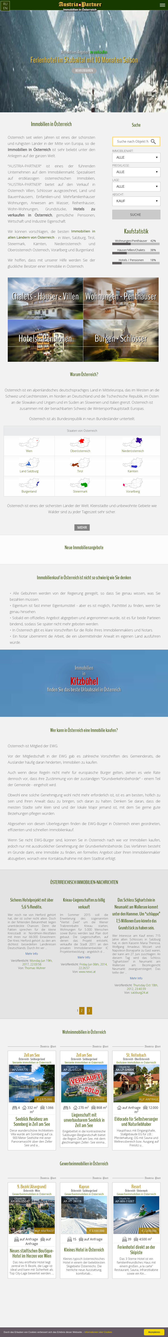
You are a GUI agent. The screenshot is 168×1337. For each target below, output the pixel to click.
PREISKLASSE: (121, 165)
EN (5, 8)
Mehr (82, 527)
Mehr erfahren (84, 71)
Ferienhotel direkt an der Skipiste (136, 1235)
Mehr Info (32, 954)
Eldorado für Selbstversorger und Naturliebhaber (136, 1114)
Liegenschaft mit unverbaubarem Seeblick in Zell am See (84, 1111)
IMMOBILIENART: (123, 151)
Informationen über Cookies (98, 1332)
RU (5, 4)
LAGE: (116, 180)
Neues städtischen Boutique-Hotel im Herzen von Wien (31, 1239)
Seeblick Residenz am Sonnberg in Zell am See (31, 1114)
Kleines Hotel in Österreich (84, 1235)
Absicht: (118, 194)
